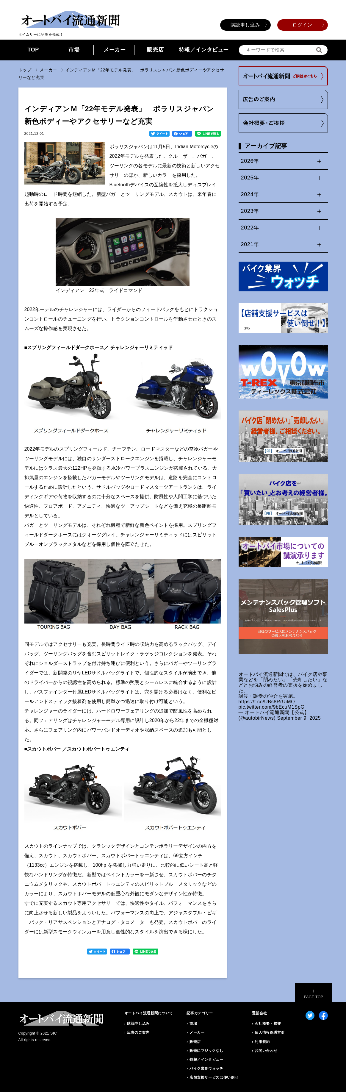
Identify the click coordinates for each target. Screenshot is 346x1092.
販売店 (155, 50)
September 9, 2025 (299, 718)
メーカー (115, 50)
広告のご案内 (138, 1032)
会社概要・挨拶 (268, 1023)
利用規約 (262, 1042)
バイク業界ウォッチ (206, 1068)
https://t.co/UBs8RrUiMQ (267, 701)
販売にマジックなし (206, 1051)
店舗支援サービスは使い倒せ (214, 1077)
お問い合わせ (266, 1051)
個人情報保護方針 (270, 1032)
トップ (25, 70)
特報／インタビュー (204, 50)
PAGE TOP (313, 993)
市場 (73, 50)
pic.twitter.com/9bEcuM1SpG (272, 707)
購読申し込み (245, 24)
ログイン (302, 24)
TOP (33, 50)
